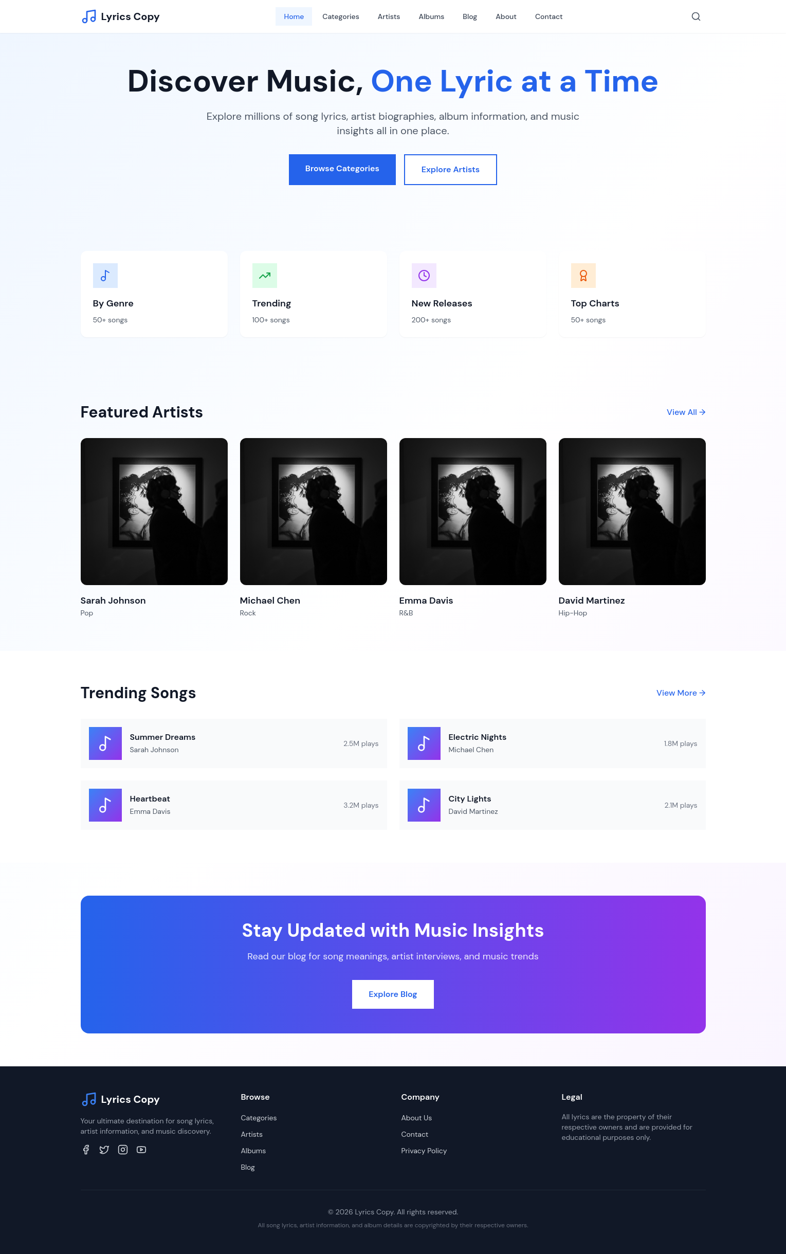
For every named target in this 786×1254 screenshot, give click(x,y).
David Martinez (473, 811)
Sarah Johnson (154, 749)
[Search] (696, 16)
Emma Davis (150, 811)
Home (294, 16)
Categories (340, 16)
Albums (432, 16)
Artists (389, 16)
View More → (680, 692)
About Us (416, 1117)
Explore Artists (451, 169)
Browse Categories (342, 168)
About (506, 16)
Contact (549, 16)
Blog (470, 16)
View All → (686, 412)
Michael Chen (471, 749)
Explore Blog (393, 994)
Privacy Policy (424, 1150)
